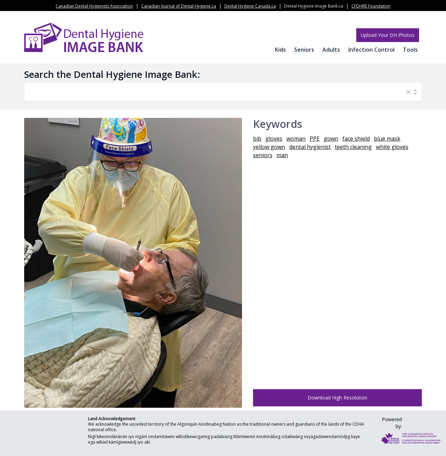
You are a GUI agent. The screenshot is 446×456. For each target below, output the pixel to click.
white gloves (392, 147)
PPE (315, 138)
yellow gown (269, 147)
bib (257, 138)
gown (331, 138)
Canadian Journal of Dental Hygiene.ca (178, 6)
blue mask (387, 138)
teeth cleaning (353, 147)
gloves (273, 138)
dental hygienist (310, 147)
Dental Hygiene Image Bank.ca (313, 6)
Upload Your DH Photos (388, 35)
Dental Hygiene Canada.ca (250, 6)
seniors (262, 155)
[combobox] (216, 92)
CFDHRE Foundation (370, 6)
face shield (356, 138)
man (282, 155)
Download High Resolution (337, 397)
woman (296, 138)
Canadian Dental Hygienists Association (94, 6)
